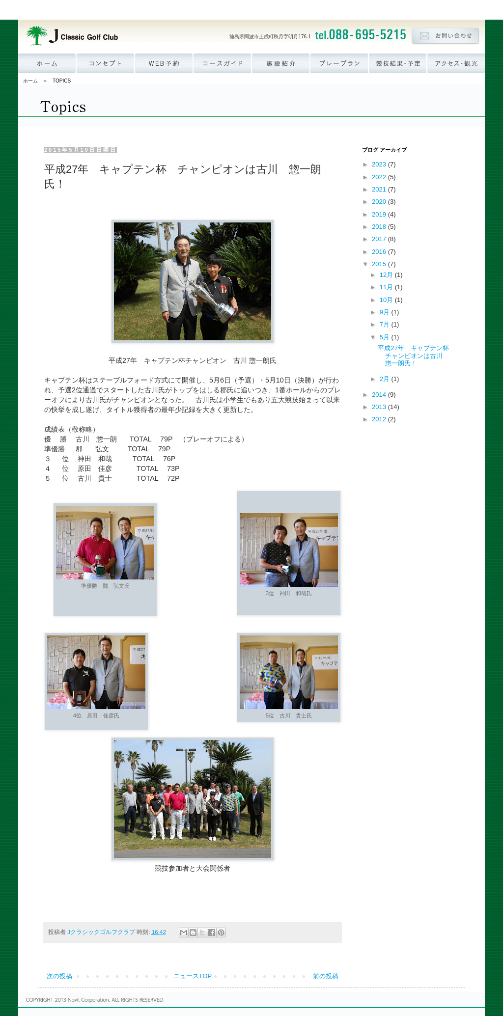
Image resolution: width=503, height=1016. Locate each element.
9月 (385, 312)
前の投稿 (325, 976)
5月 (385, 337)
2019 (380, 214)
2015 (380, 264)
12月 (387, 274)
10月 (387, 299)
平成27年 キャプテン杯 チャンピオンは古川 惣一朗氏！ (416, 355)
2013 (380, 407)
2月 (385, 379)
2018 (380, 226)
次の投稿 (59, 976)
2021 (380, 189)
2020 (380, 201)
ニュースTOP (192, 976)
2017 (380, 239)
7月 (385, 324)
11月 (387, 287)
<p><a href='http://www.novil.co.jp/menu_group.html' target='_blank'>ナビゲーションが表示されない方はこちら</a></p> (251, 10)
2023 (380, 164)
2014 (380, 394)
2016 (380, 251)
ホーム (30, 80)
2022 (380, 177)
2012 (380, 419)
